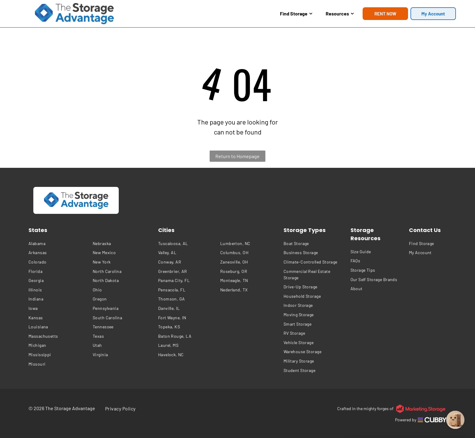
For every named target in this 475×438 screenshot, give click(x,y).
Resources (340, 13)
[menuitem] (59, 243)
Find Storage (296, 13)
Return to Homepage (237, 156)
